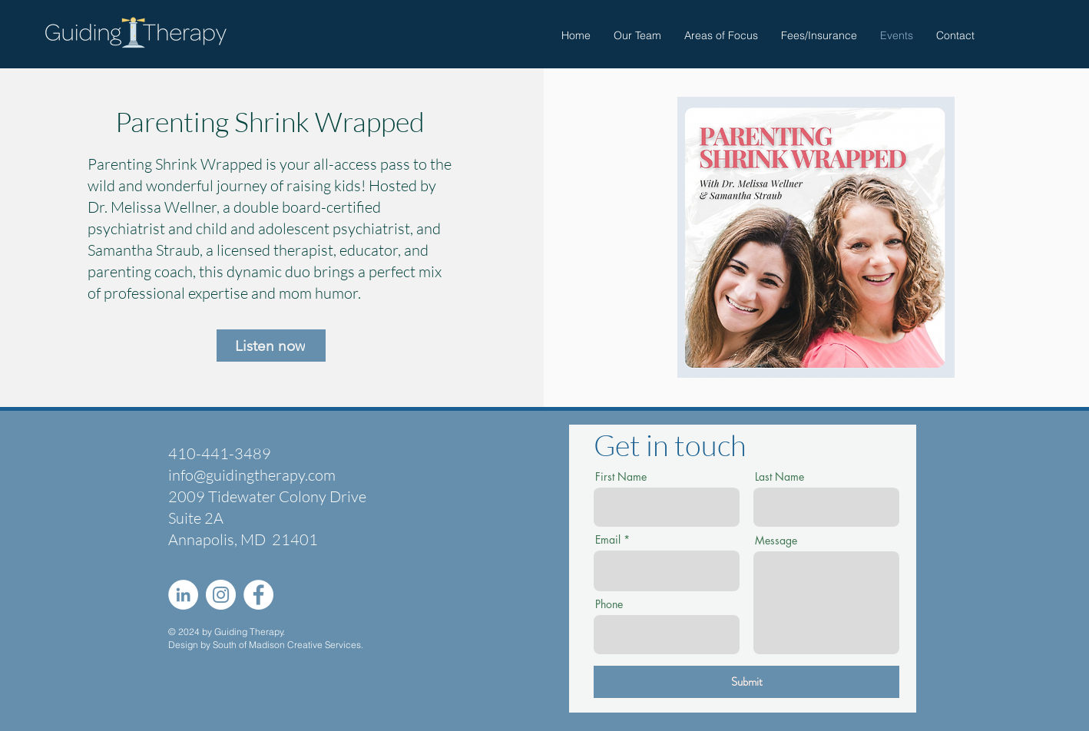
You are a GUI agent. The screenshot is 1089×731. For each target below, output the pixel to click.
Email (608, 539)
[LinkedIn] (183, 595)
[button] (721, 35)
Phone (609, 604)
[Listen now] (271, 345)
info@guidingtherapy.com (252, 475)
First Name (621, 476)
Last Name (779, 476)
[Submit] (746, 682)
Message (776, 540)
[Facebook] (258, 595)
